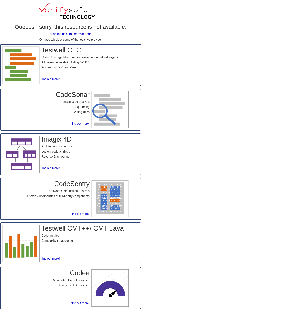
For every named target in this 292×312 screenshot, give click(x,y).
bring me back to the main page (70, 33)
